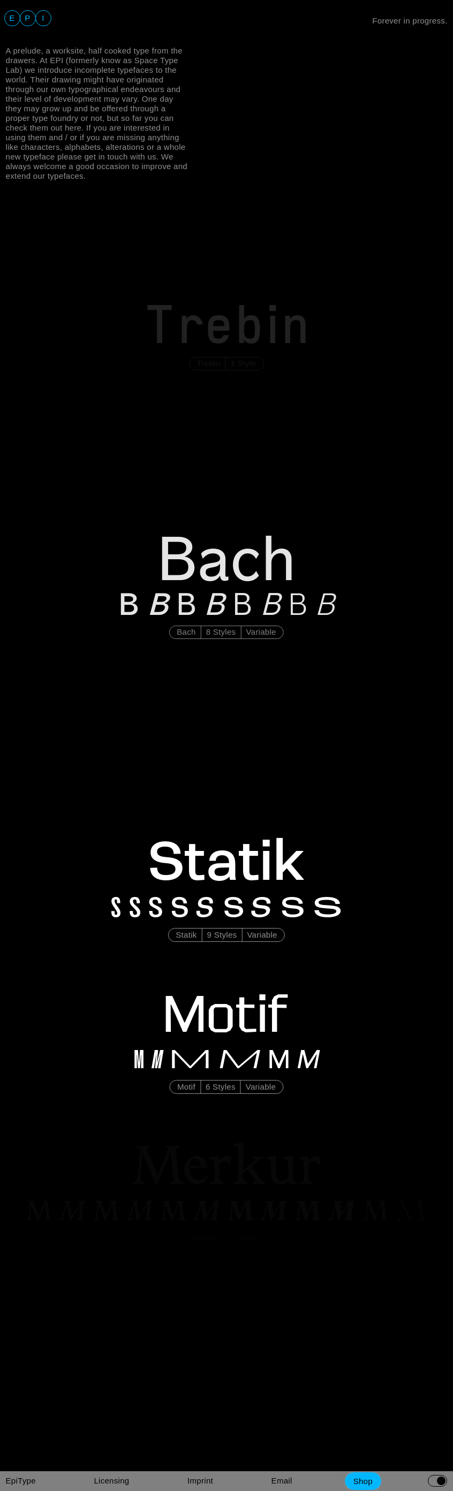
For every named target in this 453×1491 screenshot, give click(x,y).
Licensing (111, 1480)
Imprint (200, 1480)
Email (281, 1480)
